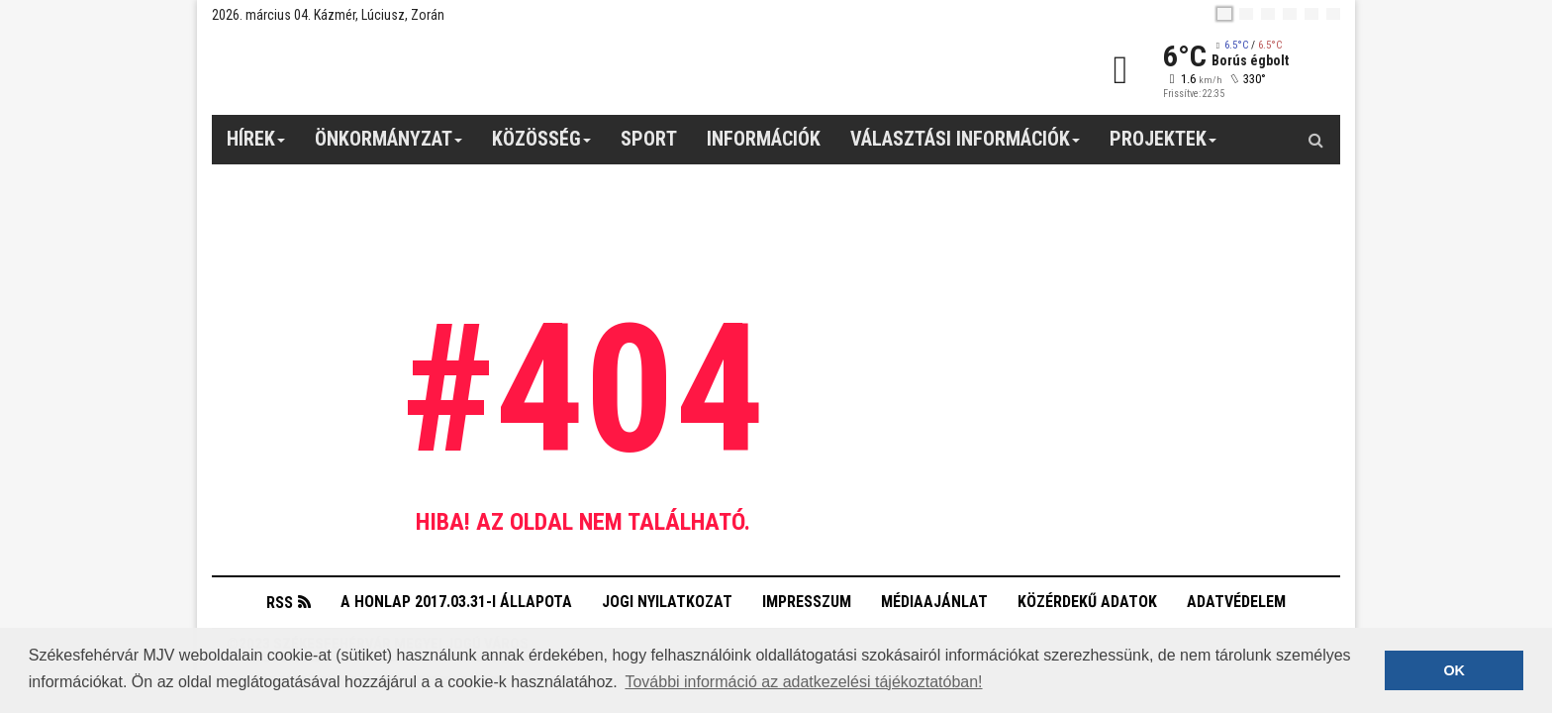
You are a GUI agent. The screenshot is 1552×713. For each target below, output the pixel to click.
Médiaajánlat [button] (934, 601)
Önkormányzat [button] (389, 145)
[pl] (1268, 14)
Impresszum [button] (806, 601)
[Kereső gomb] (1315, 139)
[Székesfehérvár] (394, 70)
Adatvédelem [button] (1236, 601)
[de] (1290, 14)
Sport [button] (649, 139)
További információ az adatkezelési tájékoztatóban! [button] (803, 681)
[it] (1311, 14)
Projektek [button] (1163, 145)
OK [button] (1454, 670)
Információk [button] (764, 139)
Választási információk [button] (965, 145)
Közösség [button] (542, 145)
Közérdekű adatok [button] (1087, 601)
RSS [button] (279, 602)
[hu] (1224, 14)
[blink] (1333, 14)
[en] (1246, 14)
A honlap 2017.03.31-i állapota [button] (456, 601)
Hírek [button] (256, 145)
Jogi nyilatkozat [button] (667, 601)
